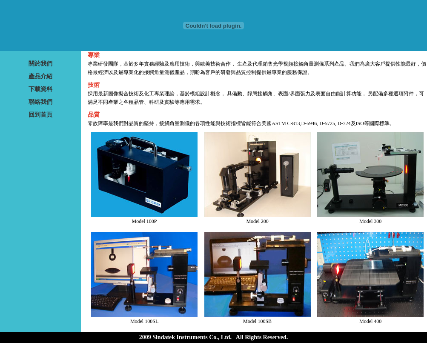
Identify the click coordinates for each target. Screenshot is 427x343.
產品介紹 (40, 76)
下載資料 (40, 89)
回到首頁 (40, 114)
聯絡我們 (40, 102)
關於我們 (40, 63)
